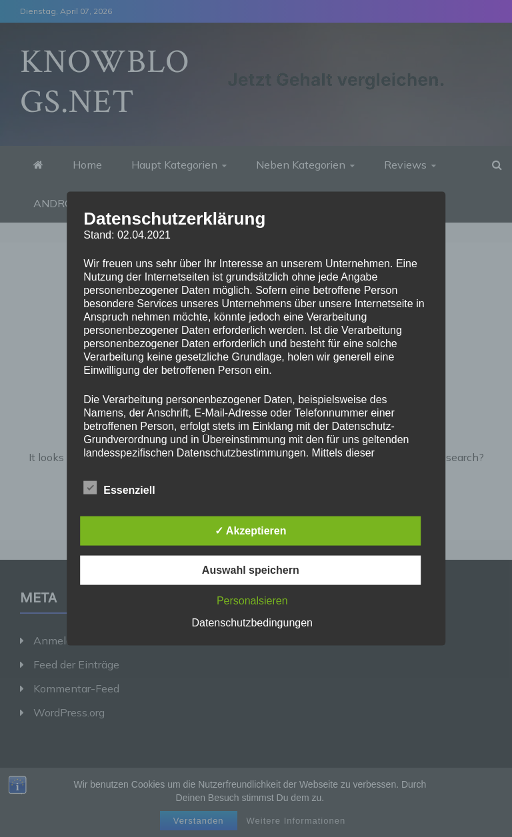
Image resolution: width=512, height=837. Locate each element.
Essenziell (119, 487)
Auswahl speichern (250, 569)
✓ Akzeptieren (251, 530)
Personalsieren (252, 600)
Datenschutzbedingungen (252, 622)
